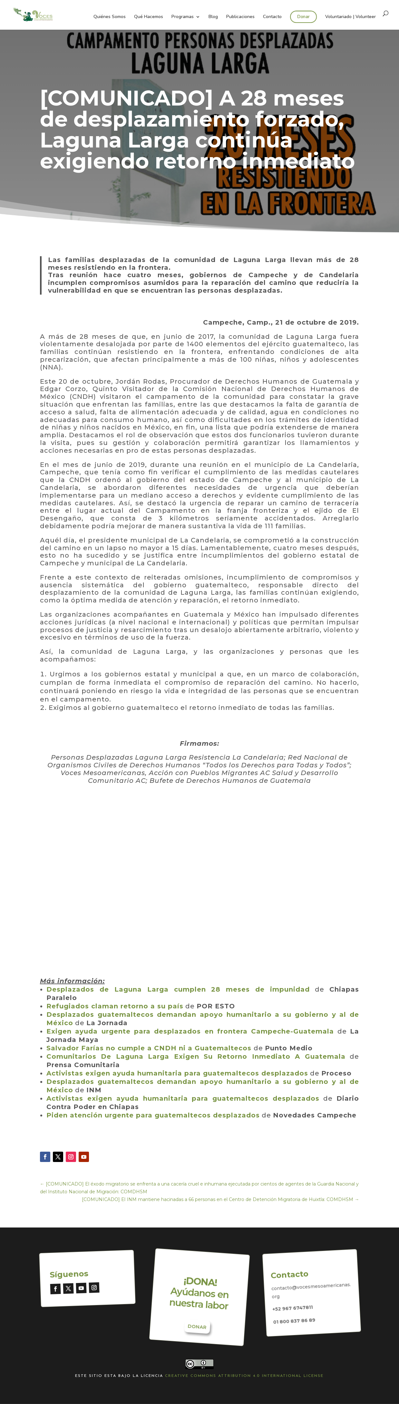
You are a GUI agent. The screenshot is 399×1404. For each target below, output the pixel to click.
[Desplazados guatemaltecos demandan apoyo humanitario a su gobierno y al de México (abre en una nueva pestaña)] (74, 1023)
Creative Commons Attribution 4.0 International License (244, 1376)
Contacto (272, 17)
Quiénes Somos (109, 17)
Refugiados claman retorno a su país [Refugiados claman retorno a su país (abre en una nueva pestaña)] (114, 1006)
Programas (182, 17)
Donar (303, 17)
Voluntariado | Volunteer (350, 17)
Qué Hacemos (148, 17)
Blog (213, 17)
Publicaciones (240, 17)
